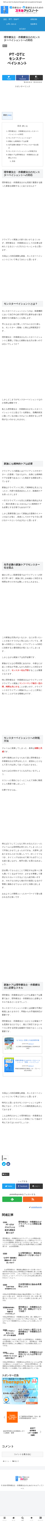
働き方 (6, 1174)
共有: (14, 161)
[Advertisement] (22, 212)
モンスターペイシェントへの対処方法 (22, 151)
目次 (19, 126)
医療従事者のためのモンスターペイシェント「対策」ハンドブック (27, 1061)
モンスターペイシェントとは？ (20, 138)
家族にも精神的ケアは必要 (18, 141)
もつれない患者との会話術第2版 (27, 1040)
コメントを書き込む (22, 1454)
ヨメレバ (31, 1043)
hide (9, 115)
